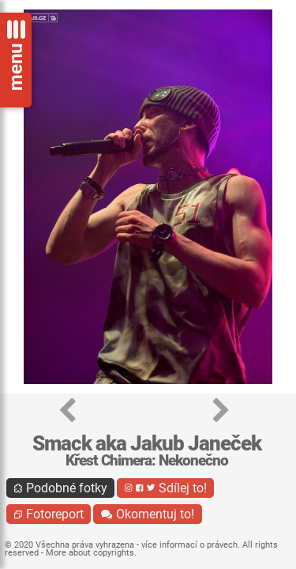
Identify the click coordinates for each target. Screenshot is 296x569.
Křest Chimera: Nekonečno (147, 460)
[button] (67, 411)
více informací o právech (189, 545)
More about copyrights (90, 553)
